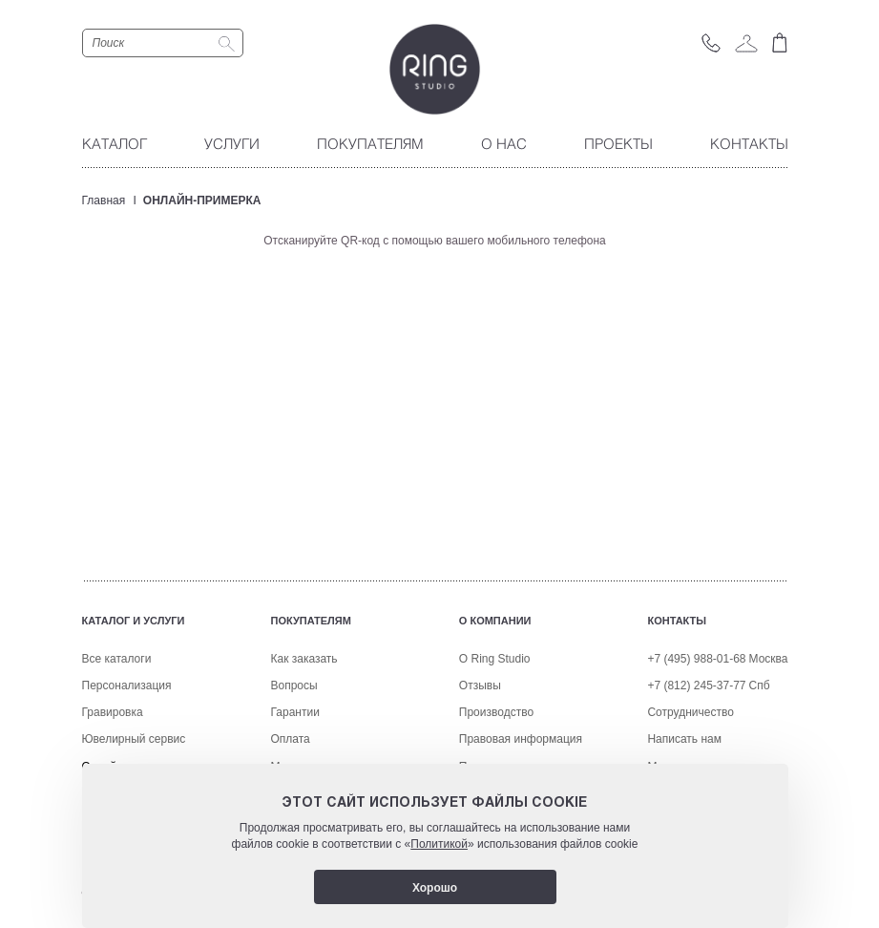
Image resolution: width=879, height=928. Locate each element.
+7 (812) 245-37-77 (696, 685)
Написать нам (684, 739)
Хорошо (434, 888)
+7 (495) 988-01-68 (696, 658)
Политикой (439, 844)
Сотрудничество (690, 712)
